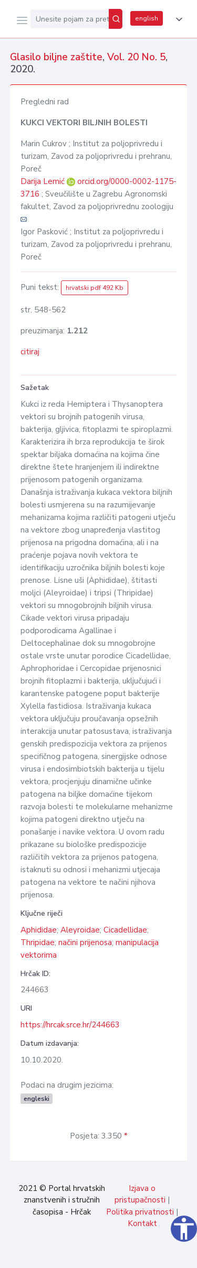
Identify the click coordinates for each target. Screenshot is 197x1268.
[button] (177, 19)
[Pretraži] (115, 19)
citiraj (29, 351)
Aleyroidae (80, 930)
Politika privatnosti (140, 1212)
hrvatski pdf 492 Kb (94, 288)
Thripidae (37, 942)
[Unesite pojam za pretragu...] (69, 19)
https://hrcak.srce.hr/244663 (70, 1025)
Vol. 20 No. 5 (136, 57)
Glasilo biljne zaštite (56, 57)
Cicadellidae (125, 930)
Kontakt (142, 1223)
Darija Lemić (43, 181)
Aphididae (38, 930)
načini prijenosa (85, 942)
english (146, 18)
